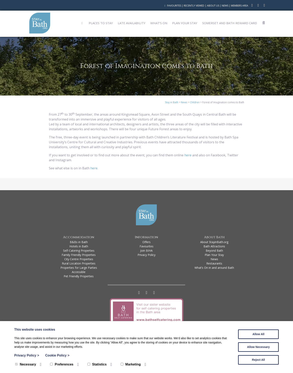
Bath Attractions (214, 246)
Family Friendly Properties (79, 255)
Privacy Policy (146, 255)
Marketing (131, 364)
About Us (213, 5)
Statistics (97, 364)
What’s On (158, 23)
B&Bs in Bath (79, 242)
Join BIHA (146, 250)
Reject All (258, 359)
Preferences (61, 364)
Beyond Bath (214, 250)
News (225, 5)
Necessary (25, 364)
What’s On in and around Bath (214, 268)
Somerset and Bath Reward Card (229, 23)
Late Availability (131, 23)
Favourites (172, 5)
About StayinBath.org (214, 242)
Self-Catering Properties (78, 250)
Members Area (239, 5)
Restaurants (214, 263)
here (187, 155)
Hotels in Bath (78, 246)
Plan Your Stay (184, 23)
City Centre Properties (78, 259)
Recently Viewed (194, 5)
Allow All (259, 334)
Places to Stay (101, 23)
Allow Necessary (258, 347)
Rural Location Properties (78, 263)
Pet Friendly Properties (79, 276)
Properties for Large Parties (78, 268)
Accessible (78, 272)
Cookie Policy (57, 355)
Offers (146, 242)
